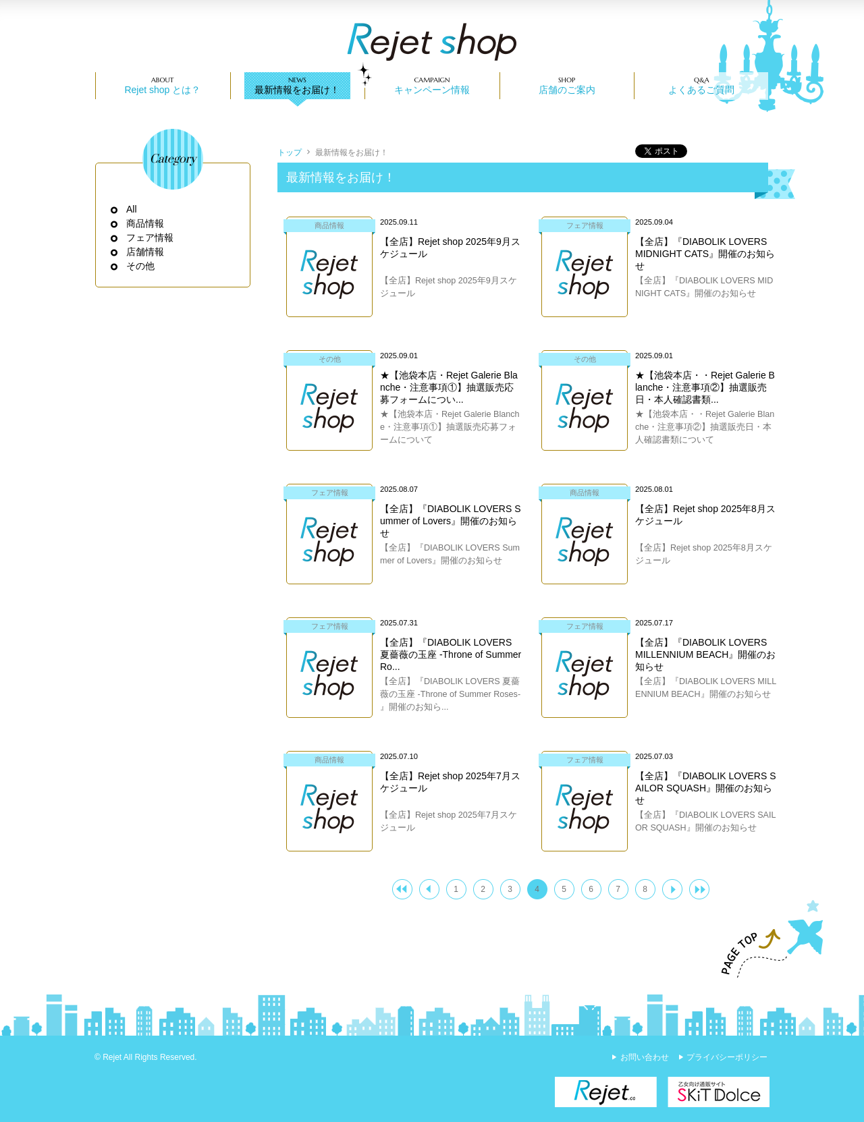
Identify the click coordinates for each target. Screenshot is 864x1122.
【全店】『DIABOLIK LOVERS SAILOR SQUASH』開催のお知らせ (705, 788)
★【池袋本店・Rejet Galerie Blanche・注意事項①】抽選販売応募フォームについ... (449, 387)
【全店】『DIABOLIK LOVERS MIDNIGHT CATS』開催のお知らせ (705, 253)
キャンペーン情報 (432, 89)
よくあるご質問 (701, 89)
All (132, 209)
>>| (699, 889)
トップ (289, 152)
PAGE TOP (766, 939)
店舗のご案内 (567, 89)
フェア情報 (150, 237)
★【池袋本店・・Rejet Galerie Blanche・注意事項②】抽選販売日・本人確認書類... (705, 387)
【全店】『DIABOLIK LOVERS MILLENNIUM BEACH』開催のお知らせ (705, 654)
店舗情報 (145, 251)
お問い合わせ (644, 1057)
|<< (402, 889)
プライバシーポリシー (726, 1057)
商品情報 (145, 223)
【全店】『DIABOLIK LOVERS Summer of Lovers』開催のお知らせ (450, 520)
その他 (141, 265)
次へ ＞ (672, 889)
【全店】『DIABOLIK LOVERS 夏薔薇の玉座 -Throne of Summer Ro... (450, 654)
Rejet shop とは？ (162, 89)
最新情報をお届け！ (297, 89)
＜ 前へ (429, 889)
